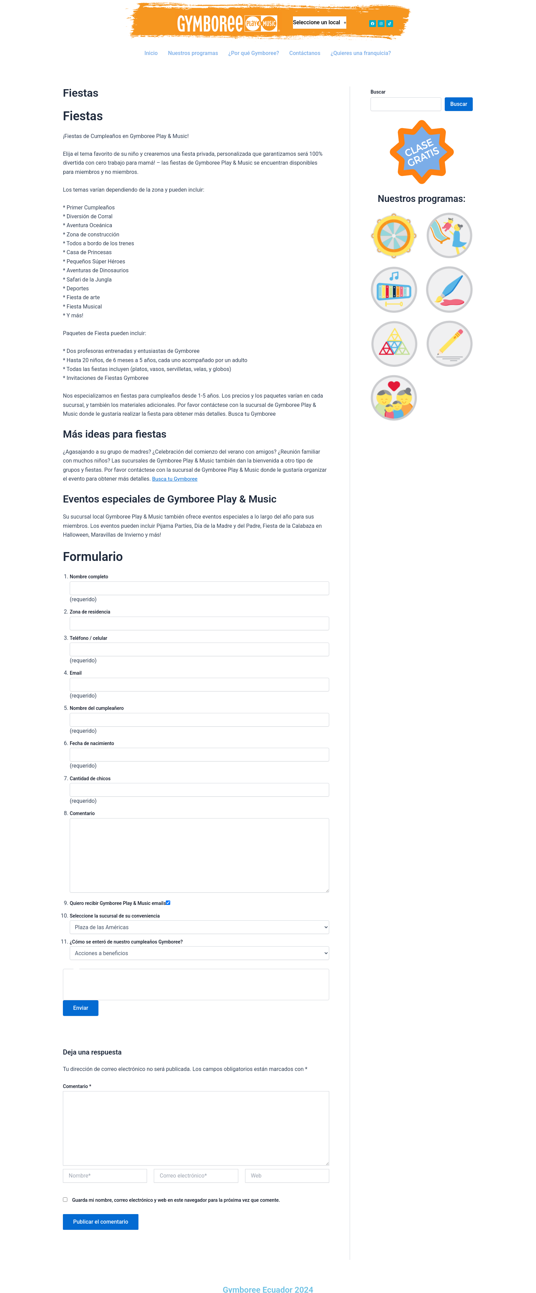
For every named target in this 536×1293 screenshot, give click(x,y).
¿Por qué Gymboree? (253, 48)
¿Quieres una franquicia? (361, 48)
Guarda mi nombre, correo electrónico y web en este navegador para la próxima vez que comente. (176, 1190)
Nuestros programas (193, 48)
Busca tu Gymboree (176, 468)
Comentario (77, 1076)
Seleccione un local (320, 24)
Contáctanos (305, 48)
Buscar (378, 81)
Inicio (151, 48)
